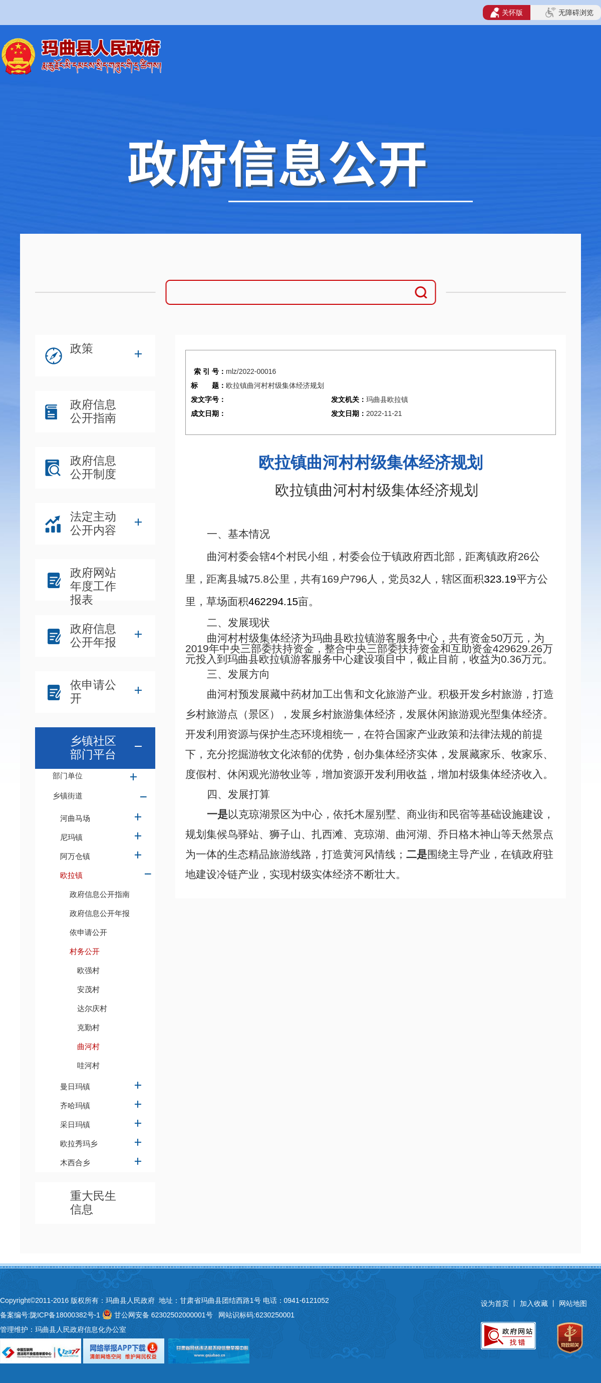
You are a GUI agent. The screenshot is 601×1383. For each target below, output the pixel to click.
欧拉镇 (71, 875)
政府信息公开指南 (93, 411)
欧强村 (88, 970)
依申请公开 (93, 691)
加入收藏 (535, 1303)
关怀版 (506, 13)
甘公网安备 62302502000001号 (163, 1315)
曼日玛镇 (75, 1086)
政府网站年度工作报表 (93, 582)
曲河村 (88, 1046)
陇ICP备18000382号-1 (65, 1315)
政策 (81, 348)
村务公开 (85, 951)
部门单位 (68, 775)
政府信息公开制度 (93, 467)
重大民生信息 (93, 1202)
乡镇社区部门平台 (93, 747)
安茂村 (88, 989)
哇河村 (88, 1065)
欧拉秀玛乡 (79, 1143)
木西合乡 (75, 1162)
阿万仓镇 (75, 856)
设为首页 (495, 1303)
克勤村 (88, 1027)
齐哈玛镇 (75, 1105)
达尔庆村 (92, 1008)
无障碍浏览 (569, 13)
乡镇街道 (68, 795)
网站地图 (573, 1303)
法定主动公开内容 (93, 523)
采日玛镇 (75, 1124)
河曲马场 (75, 818)
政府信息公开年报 (93, 635)
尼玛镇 (71, 837)
